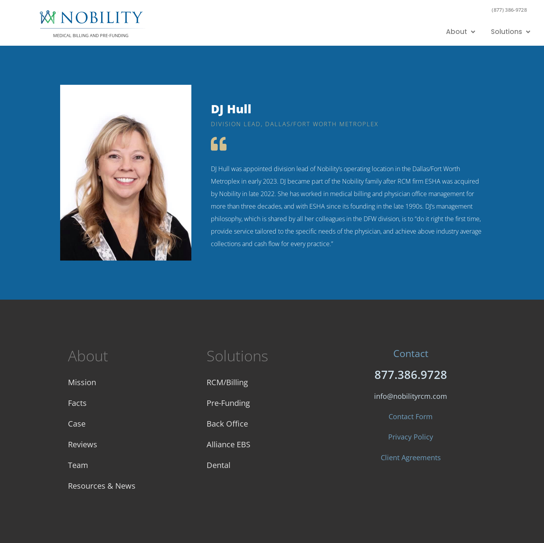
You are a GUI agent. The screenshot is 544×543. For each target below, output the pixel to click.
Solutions (510, 32)
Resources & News (102, 485)
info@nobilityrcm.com (410, 396)
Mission (82, 382)
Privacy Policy (410, 436)
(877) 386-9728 (509, 9)
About (460, 32)
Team (78, 465)
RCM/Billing (227, 382)
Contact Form (411, 416)
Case (77, 423)
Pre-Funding (228, 403)
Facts (77, 403)
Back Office (227, 423)
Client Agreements (411, 457)
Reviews (82, 444)
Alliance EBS (228, 444)
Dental (218, 465)
